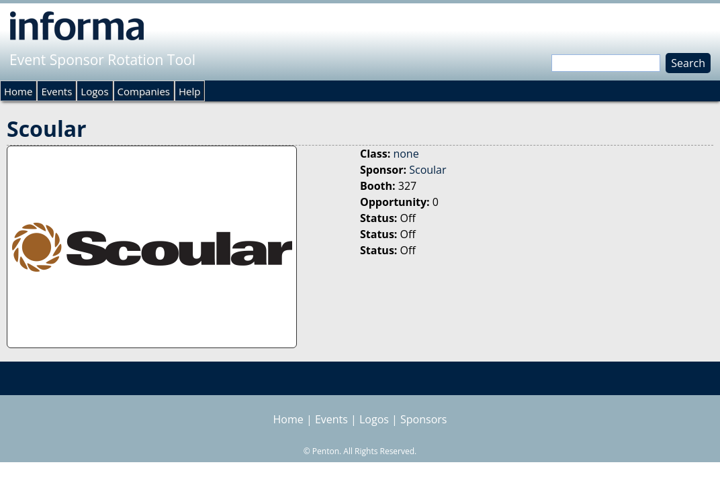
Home (18, 91)
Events (56, 91)
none (405, 153)
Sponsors (423, 419)
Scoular (427, 169)
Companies (144, 91)
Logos (94, 91)
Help (189, 91)
